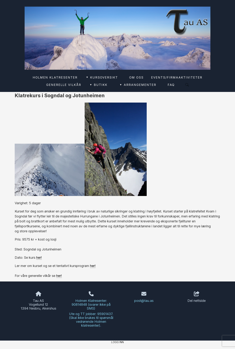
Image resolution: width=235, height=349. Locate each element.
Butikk (98, 85)
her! (39, 257)
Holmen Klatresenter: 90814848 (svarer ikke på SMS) (91, 304)
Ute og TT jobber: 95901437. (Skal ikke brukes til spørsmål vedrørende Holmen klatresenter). (91, 319)
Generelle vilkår (63, 85)
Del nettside (196, 297)
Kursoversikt (102, 77)
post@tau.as (143, 301)
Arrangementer (138, 85)
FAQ (171, 85)
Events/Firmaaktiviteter (176, 77)
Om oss (136, 77)
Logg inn (117, 342)
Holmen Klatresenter (55, 77)
